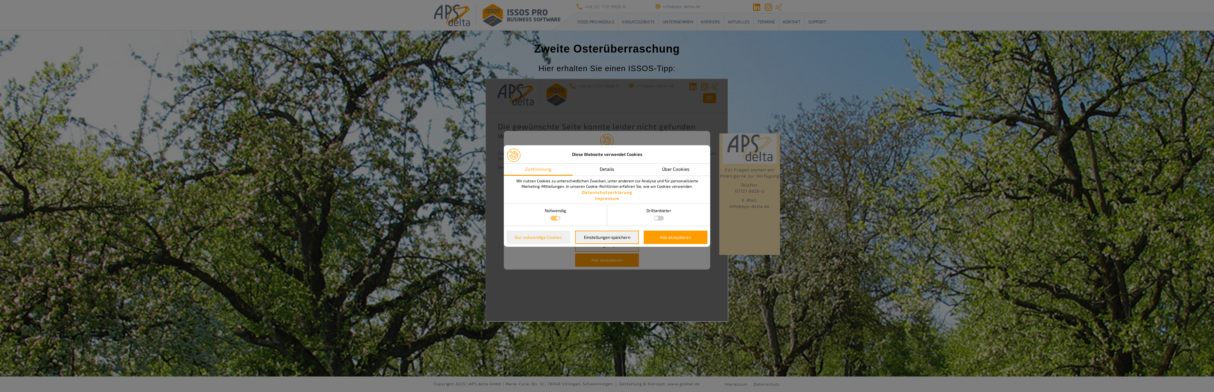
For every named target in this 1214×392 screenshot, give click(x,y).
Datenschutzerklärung (607, 192)
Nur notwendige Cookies (538, 237)
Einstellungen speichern (607, 237)
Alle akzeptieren (675, 237)
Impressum (607, 198)
